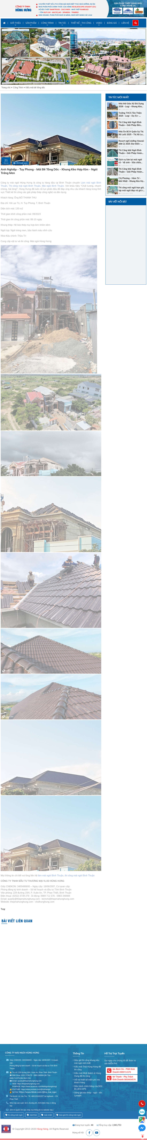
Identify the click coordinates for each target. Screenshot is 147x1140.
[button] (63, 81)
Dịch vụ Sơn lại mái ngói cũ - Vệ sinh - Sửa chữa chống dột (130, 161)
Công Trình (18, 87)
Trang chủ (5, 87)
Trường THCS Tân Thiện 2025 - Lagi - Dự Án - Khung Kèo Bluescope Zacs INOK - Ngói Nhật (131, 114)
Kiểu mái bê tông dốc (35, 87)
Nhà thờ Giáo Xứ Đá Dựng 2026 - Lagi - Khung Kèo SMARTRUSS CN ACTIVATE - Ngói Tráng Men (131, 105)
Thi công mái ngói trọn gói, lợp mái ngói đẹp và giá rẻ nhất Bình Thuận (131, 189)
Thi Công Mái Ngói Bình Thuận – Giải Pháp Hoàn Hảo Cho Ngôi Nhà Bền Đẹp (130, 170)
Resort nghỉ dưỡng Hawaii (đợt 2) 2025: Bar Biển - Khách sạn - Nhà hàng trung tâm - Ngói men (131, 142)
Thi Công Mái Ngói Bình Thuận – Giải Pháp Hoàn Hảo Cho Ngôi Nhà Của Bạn (130, 152)
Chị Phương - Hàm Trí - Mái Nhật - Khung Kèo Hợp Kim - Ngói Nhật (131, 180)
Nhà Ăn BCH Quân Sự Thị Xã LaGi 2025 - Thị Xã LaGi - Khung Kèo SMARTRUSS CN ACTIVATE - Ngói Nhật (132, 133)
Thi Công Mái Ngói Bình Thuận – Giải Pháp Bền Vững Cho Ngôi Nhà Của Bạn (130, 124)
